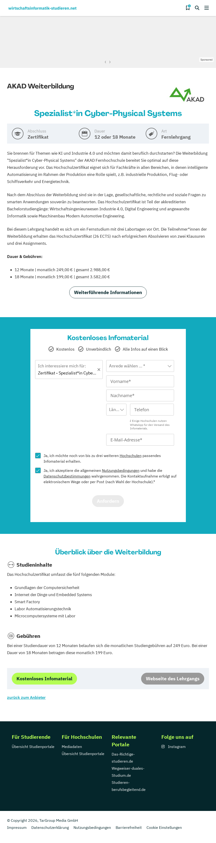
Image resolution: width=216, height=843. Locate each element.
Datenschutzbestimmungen (67, 476)
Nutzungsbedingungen (120, 470)
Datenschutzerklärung (50, 827)
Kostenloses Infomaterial (44, 678)
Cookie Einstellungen (164, 827)
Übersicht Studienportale (33, 746)
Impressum (17, 827)
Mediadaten (72, 746)
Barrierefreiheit (129, 827)
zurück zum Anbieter (26, 697)
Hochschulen (131, 455)
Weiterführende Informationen (108, 292)
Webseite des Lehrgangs (173, 678)
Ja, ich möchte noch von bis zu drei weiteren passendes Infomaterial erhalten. (102, 458)
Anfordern (108, 501)
